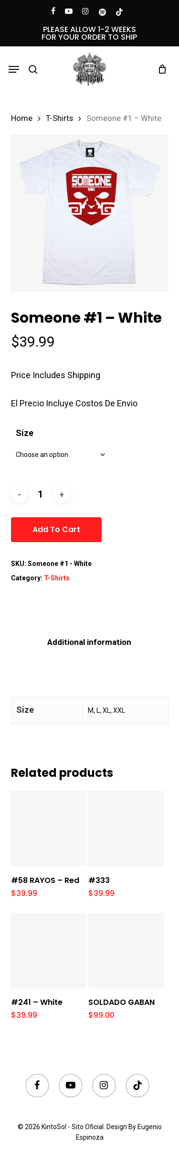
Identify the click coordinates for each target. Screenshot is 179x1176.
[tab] (89, 642)
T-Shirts (59, 118)
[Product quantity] (41, 494)
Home (21, 118)
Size (24, 433)
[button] (14, 69)
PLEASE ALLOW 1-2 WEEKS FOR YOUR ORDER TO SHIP (89, 33)
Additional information (89, 642)
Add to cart (56, 529)
